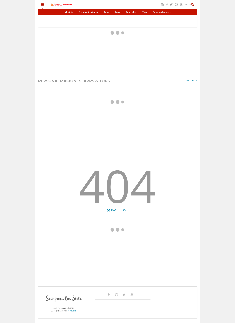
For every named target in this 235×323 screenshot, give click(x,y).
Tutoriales (131, 12)
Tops (106, 12)
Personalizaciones (88, 12)
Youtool (72, 311)
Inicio (69, 12)
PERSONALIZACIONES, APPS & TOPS (74, 81)
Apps (117, 12)
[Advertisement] (117, 53)
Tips (144, 12)
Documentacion (162, 12)
